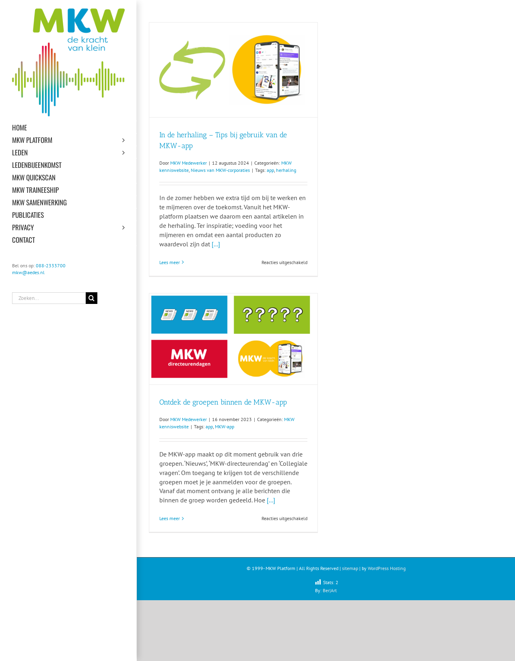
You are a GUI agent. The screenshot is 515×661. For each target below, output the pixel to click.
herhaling (286, 170)
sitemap (350, 568)
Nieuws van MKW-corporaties (220, 170)
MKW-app (224, 426)
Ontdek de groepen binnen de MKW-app (223, 402)
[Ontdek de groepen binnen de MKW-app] (233, 338)
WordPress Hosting (387, 568)
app (270, 170)
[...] (216, 244)
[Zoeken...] (49, 298)
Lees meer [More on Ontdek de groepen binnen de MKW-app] (169, 518)
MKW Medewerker (188, 163)
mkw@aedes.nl (28, 272)
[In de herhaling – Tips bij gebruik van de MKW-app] (233, 70)
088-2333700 (51, 265)
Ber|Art (330, 590)
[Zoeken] (91, 298)
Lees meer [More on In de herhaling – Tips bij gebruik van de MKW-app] (169, 262)
